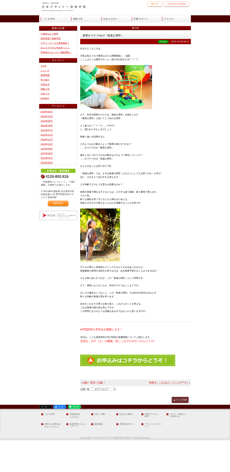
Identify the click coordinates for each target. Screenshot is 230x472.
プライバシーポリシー (153, 457)
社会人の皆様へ (126, 446)
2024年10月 (47, 148)
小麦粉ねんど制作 (49, 65)
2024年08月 (47, 157)
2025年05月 (47, 143)
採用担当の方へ (126, 456)
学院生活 (45, 116)
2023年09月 (47, 180)
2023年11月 (47, 171)
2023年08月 (47, 185)
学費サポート (141, 19)
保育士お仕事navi (52, 456)
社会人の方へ (110, 19)
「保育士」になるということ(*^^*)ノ (167, 414)
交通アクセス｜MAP (152, 447)
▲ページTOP (180, 431)
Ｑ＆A (43, 97)
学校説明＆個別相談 (176, 4)
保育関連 (45, 107)
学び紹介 (45, 111)
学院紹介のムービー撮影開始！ (56, 84)
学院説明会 (74, 446)
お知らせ (45, 125)
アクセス (169, 19)
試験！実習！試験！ (94, 414)
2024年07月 (47, 162)
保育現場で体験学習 (51, 70)
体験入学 (155, 4)
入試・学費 (99, 446)
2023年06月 (47, 194)
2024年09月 (47, 152)
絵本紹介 (45, 130)
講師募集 (98, 456)
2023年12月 (47, 166)
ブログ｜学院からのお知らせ (178, 447)
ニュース (45, 102)
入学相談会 (74, 449)
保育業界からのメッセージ (77, 457)
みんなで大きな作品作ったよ (55, 79)
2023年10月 (47, 176)
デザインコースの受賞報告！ (55, 75)
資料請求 (58, 235)
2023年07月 (47, 190)
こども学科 (49, 19)
